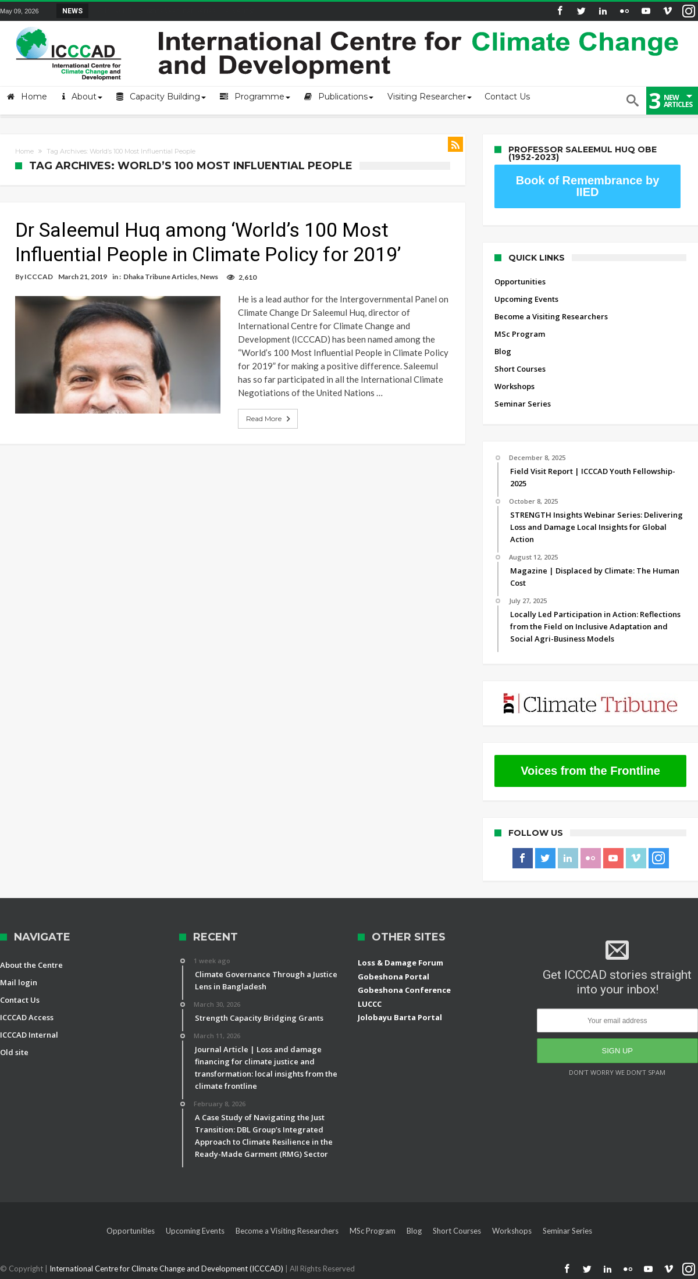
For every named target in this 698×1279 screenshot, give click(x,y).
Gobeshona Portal (393, 976)
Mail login (18, 982)
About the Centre (31, 965)
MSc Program (519, 334)
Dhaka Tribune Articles (160, 276)
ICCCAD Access (27, 1017)
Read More (261, 418)
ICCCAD (38, 276)
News (209, 276)
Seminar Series (522, 403)
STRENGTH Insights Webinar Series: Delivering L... (177, 10)
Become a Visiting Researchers (551, 316)
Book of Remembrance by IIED (588, 186)
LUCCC (370, 1004)
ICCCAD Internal (29, 1034)
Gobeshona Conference (404, 990)
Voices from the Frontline (590, 770)
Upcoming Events (526, 299)
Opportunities (520, 281)
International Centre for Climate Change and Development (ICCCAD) (167, 1268)
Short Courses (520, 369)
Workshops (514, 386)
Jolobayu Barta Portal (400, 1017)
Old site (14, 1052)
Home (24, 151)
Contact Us (20, 1000)
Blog (502, 351)
